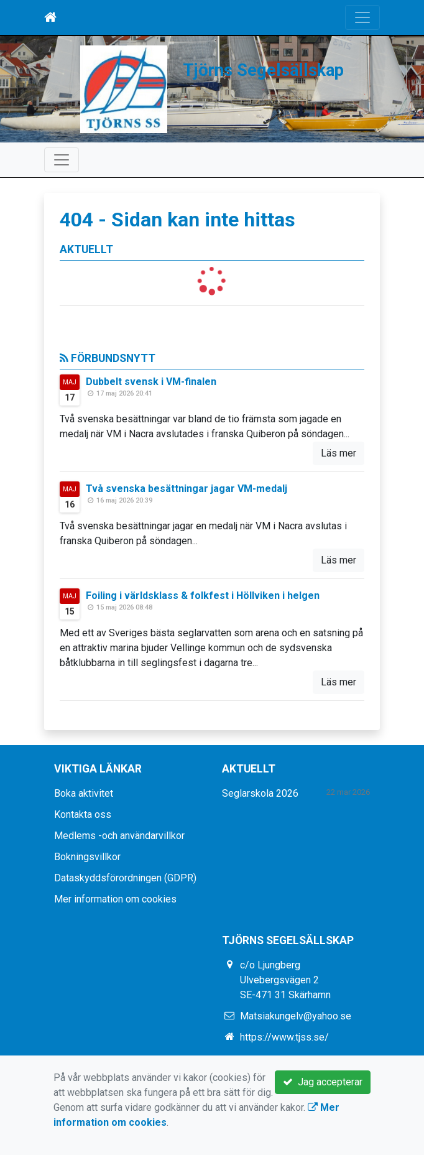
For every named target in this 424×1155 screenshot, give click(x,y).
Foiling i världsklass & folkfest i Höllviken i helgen (203, 595)
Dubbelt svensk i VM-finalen (151, 381)
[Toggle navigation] (362, 17)
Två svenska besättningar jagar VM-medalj (186, 488)
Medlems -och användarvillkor (119, 836)
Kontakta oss (82, 814)
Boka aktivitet (83, 793)
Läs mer (338, 453)
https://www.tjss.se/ (284, 1037)
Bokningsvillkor (87, 857)
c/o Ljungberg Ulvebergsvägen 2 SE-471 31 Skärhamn (285, 980)
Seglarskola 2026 (260, 793)
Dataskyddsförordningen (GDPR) (125, 878)
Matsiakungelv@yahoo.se (295, 1016)
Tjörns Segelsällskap (263, 70)
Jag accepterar (322, 1082)
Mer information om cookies (115, 899)
